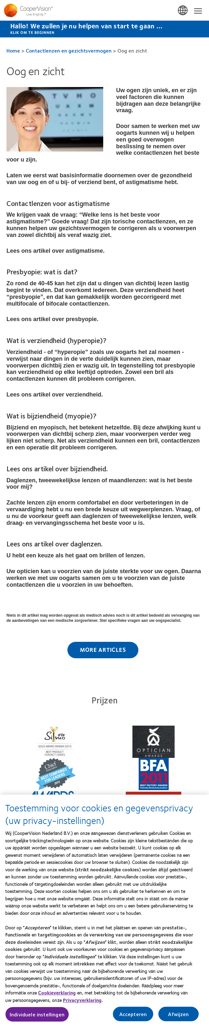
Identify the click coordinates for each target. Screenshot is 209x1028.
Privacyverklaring (82, 1002)
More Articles (103, 649)
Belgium (183, 10)
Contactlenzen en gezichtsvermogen (69, 50)
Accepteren (133, 1016)
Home (13, 50)
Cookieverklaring (57, 995)
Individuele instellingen (37, 1017)
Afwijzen (178, 1016)
